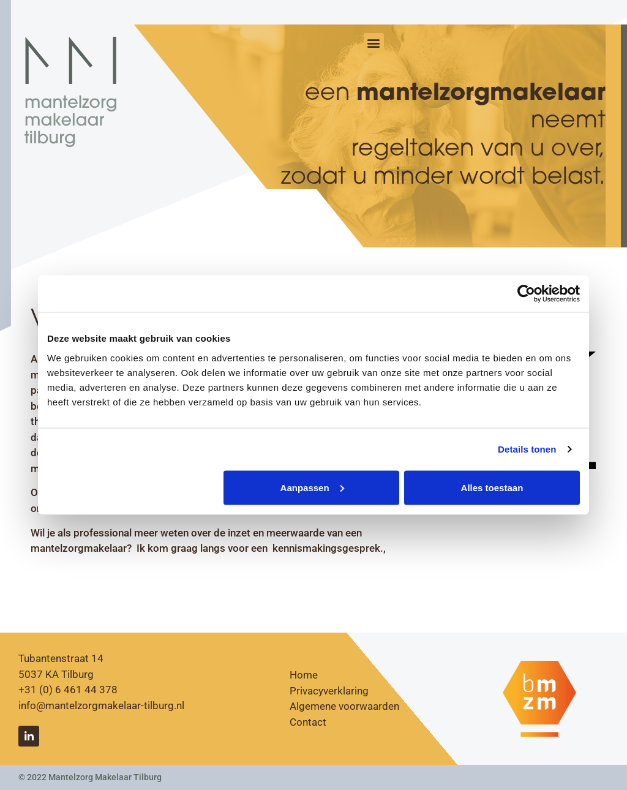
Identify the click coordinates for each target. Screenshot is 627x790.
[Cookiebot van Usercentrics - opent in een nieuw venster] (526, 294)
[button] (374, 43)
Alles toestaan (492, 487)
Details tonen (527, 449)
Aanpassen (312, 487)
